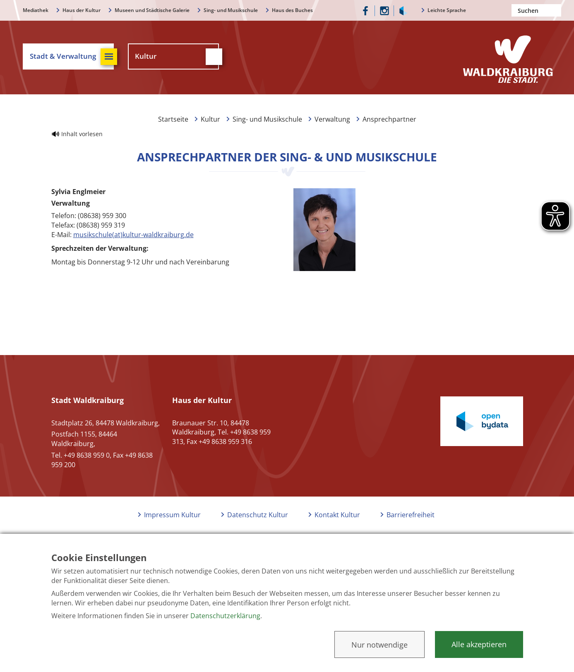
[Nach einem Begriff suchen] (536, 10)
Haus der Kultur (81, 10)
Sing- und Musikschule (231, 10)
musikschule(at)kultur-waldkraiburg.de (133, 234)
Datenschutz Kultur (257, 514)
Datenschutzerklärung (225, 615)
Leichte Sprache (446, 10)
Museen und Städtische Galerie (152, 10)
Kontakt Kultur (337, 514)
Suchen (555, 10)
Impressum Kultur (172, 514)
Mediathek (35, 10)
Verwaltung (332, 119)
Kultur (210, 119)
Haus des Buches (292, 10)
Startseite (173, 119)
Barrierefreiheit (411, 514)
